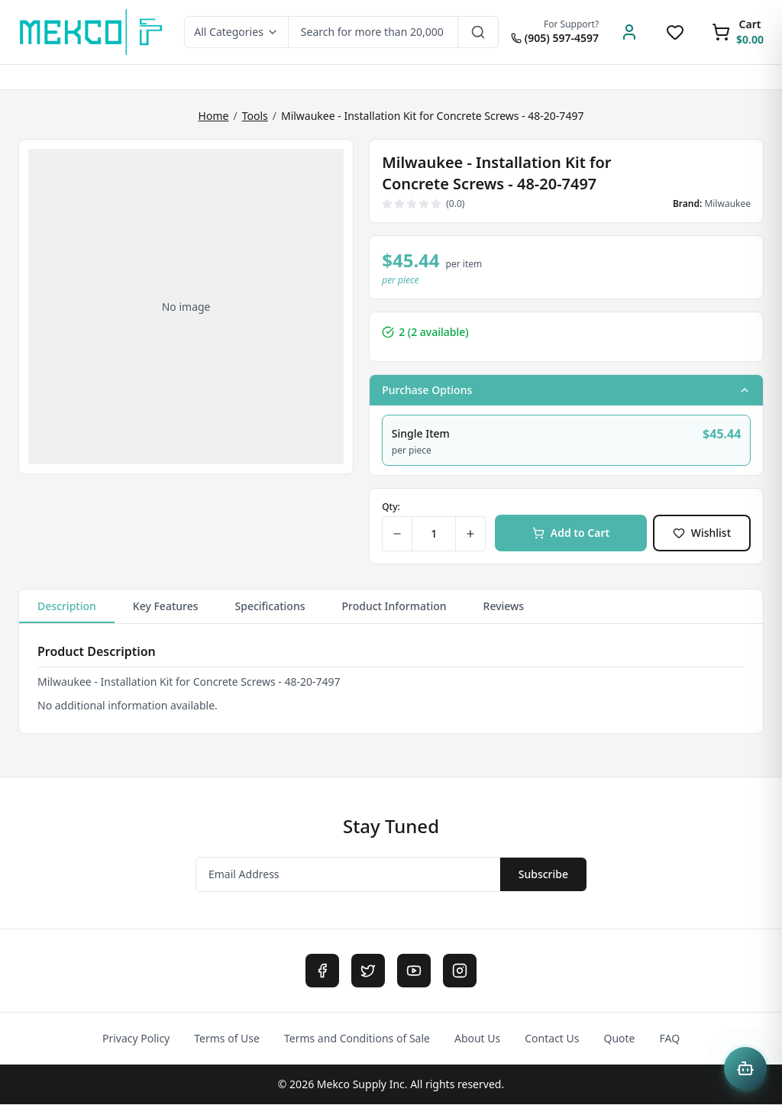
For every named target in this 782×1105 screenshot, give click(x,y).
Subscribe (543, 875)
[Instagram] (460, 971)
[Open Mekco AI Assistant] (745, 1068)
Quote (619, 1039)
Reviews (504, 606)
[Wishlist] (675, 32)
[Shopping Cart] (738, 32)
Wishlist (702, 533)
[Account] (629, 32)
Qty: (391, 508)
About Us (477, 1039)
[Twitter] (368, 971)
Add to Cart (570, 533)
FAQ (670, 1039)
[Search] (478, 32)
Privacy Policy (136, 1039)
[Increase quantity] (470, 534)
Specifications (270, 606)
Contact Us (552, 1039)
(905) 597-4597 (555, 38)
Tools (255, 115)
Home (214, 115)
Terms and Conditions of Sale (357, 1039)
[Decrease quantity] (397, 534)
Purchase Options (566, 390)
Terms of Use (227, 1039)
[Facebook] (322, 971)
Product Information (394, 606)
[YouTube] (414, 971)
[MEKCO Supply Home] (92, 32)
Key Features (166, 606)
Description (67, 611)
